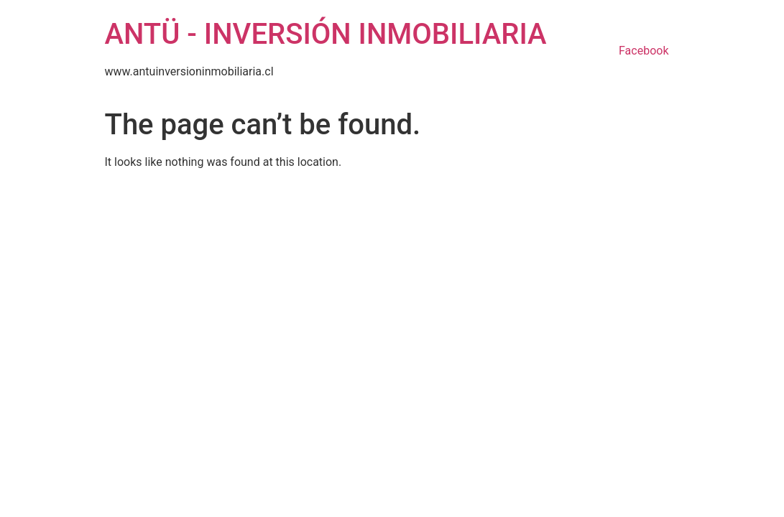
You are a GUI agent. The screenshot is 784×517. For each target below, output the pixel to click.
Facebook (643, 50)
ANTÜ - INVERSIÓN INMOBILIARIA (326, 34)
